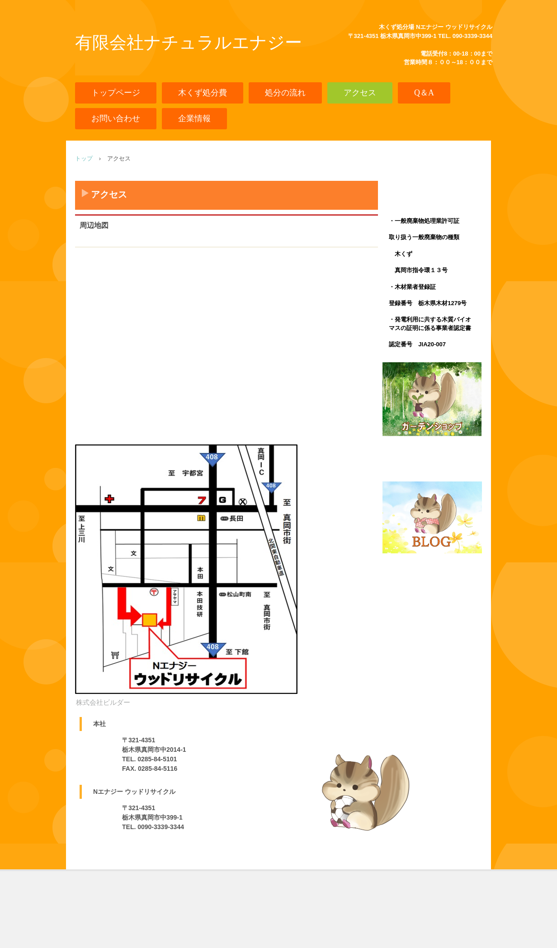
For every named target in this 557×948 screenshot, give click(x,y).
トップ (84, 158)
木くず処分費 (202, 92)
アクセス (360, 92)
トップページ (115, 92)
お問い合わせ (115, 118)
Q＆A (424, 92)
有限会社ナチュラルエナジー (188, 42)
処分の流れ (285, 92)
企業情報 (194, 118)
